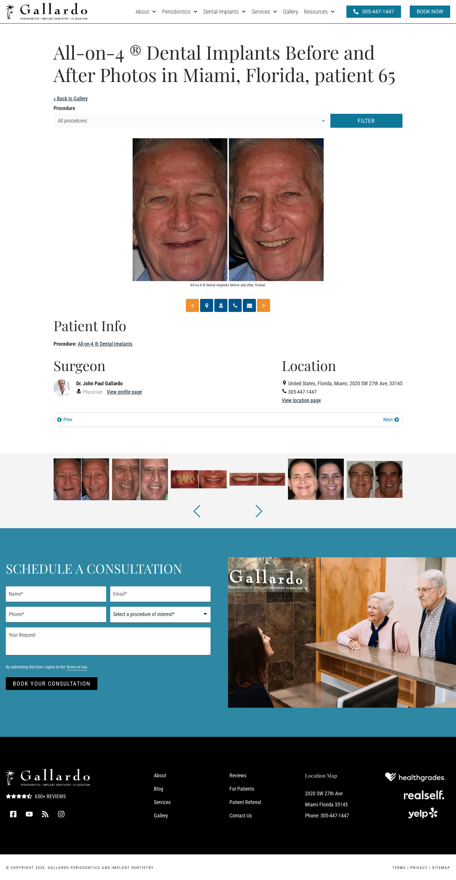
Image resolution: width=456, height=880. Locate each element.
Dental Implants (224, 12)
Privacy (419, 867)
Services (264, 12)
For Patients (241, 789)
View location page (301, 400)
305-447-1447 (334, 815)
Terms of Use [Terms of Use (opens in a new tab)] (76, 667)
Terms (399, 867)
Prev (64, 419)
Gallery (290, 11)
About (146, 12)
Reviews (237, 775)
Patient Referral (245, 802)
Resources (319, 12)
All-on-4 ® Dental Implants (105, 344)
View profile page (124, 392)
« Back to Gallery (71, 98)
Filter (366, 120)
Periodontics (179, 12)
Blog (158, 789)
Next (391, 419)
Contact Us (240, 815)
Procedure (64, 108)
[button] (197, 511)
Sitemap (441, 867)
